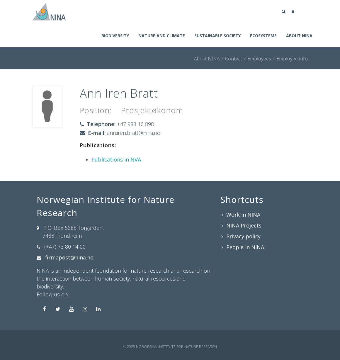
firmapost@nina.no (69, 257)
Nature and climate (161, 35)
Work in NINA (243, 214)
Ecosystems (263, 35)
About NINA (299, 35)
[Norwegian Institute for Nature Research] (49, 11)
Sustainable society (217, 35)
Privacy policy (243, 236)
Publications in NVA (116, 159)
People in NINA (245, 247)
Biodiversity (115, 35)
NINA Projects (243, 225)
